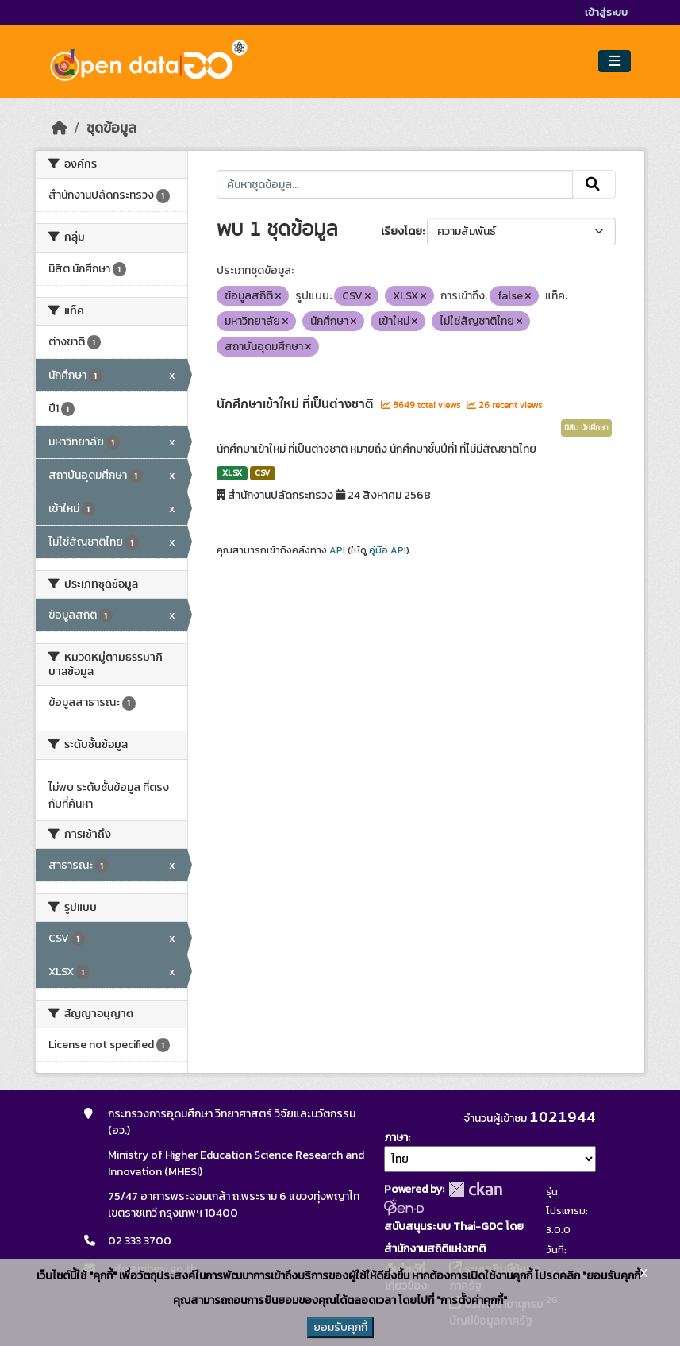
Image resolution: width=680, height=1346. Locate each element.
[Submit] (594, 184)
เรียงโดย (401, 231)
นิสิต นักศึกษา (586, 428)
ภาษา (396, 1137)
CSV (262, 472)
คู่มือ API (387, 550)
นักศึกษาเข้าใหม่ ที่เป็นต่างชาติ (297, 404)
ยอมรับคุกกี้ (340, 1327)
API (337, 550)
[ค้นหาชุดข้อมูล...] (395, 184)
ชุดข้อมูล (111, 128)
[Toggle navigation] (614, 61)
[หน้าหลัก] (59, 128)
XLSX (232, 472)
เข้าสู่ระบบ (606, 12)
